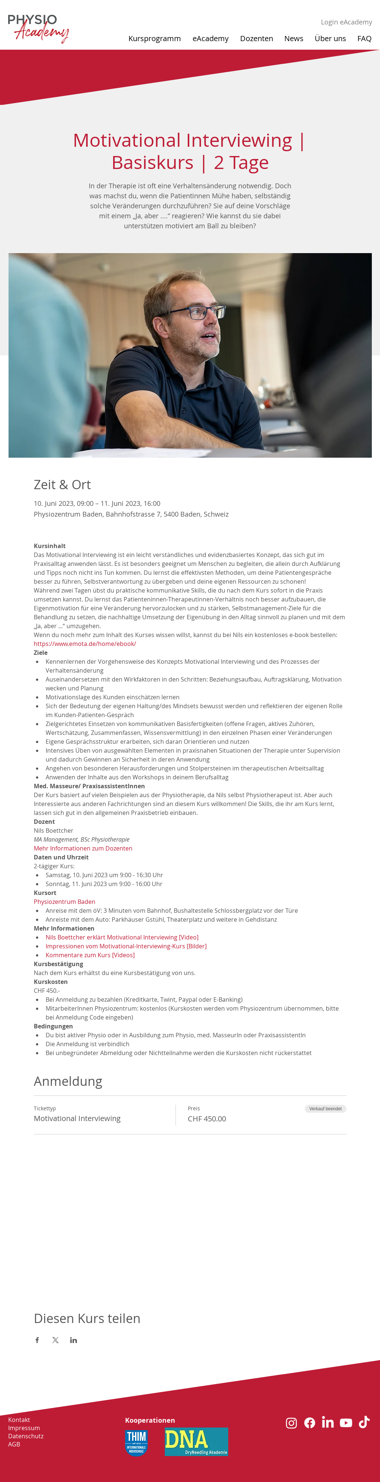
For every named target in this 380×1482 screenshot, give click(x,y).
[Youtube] (346, 1423)
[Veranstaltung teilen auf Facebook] (37, 1340)
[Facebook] (309, 1423)
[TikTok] (364, 1423)
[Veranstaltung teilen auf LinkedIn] (73, 1340)
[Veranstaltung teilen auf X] (55, 1340)
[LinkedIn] (328, 1423)
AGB (14, 1444)
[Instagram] (291, 1423)
